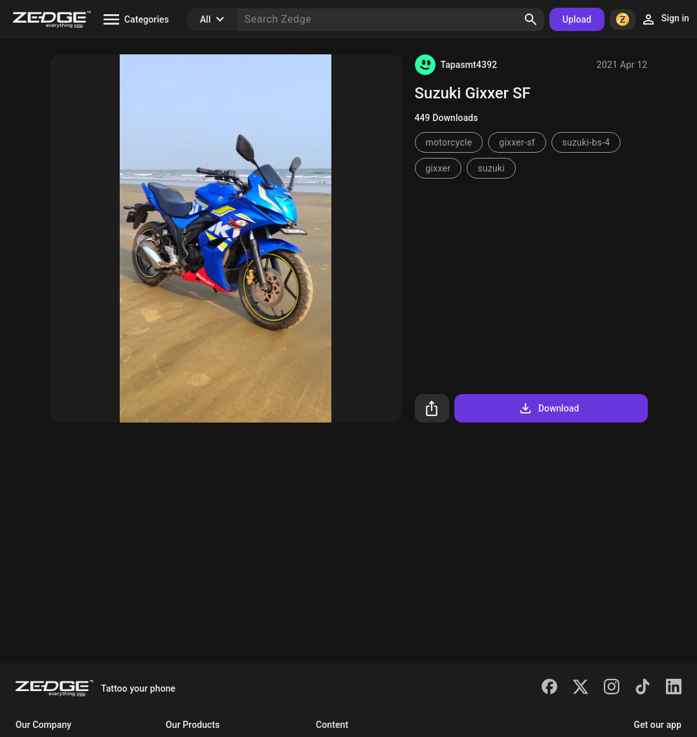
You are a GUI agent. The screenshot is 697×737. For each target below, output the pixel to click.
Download (548, 408)
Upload (577, 19)
